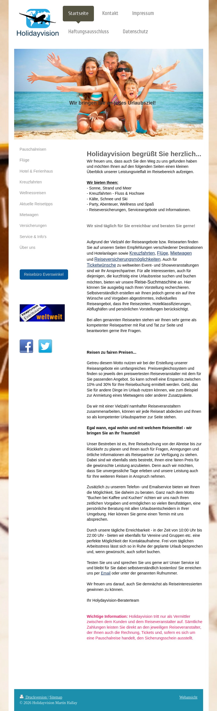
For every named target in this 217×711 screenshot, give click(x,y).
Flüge (162, 253)
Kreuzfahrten (142, 253)
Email (106, 573)
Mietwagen (181, 253)
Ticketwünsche (101, 265)
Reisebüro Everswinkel (44, 274)
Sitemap (55, 697)
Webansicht (188, 697)
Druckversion (34, 697)
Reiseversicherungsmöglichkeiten (127, 259)
